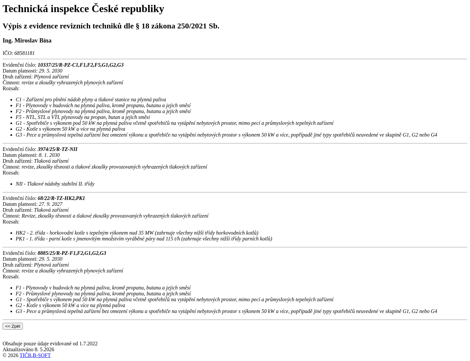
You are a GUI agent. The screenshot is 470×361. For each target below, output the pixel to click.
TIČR (25, 355)
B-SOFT (42, 355)
